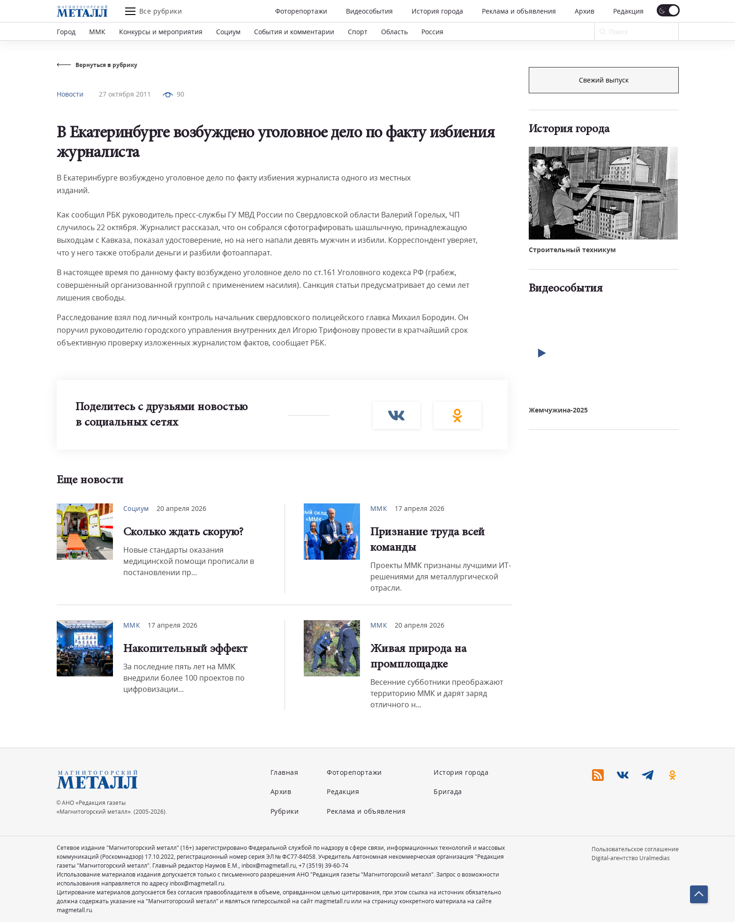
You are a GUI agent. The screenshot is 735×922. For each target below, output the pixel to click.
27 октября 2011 (125, 94)
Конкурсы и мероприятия (160, 31)
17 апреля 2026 (419, 508)
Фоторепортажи (301, 11)
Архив (584, 11)
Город (66, 31)
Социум (228, 31)
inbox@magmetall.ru (268, 866)
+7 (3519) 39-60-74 (323, 866)
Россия (432, 31)
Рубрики (284, 811)
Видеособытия (369, 11)
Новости (70, 94)
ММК (97, 31)
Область (394, 31)
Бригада (448, 791)
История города (437, 11)
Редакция (628, 11)
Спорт (358, 31)
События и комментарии (294, 31)
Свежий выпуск (604, 238)
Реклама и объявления (519, 11)
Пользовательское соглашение (635, 849)
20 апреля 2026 (181, 508)
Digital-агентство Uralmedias (631, 858)
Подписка (603, 79)
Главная (284, 772)
